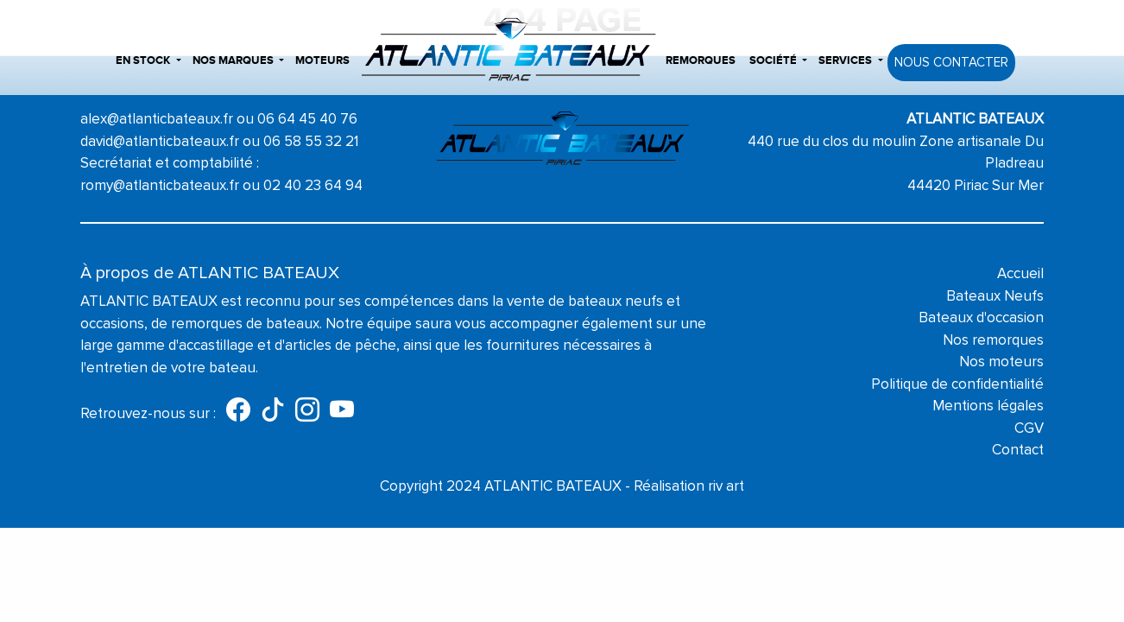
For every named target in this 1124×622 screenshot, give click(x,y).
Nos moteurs (1001, 361)
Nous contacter (951, 62)
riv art (726, 486)
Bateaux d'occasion (981, 317)
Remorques (701, 60)
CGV (1029, 428)
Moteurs (322, 60)
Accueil (1020, 273)
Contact (1018, 450)
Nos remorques (993, 340)
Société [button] (773, 60)
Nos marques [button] (233, 60)
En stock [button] (143, 60)
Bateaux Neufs (995, 296)
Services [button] (845, 60)
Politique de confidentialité (957, 384)
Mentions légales (988, 406)
